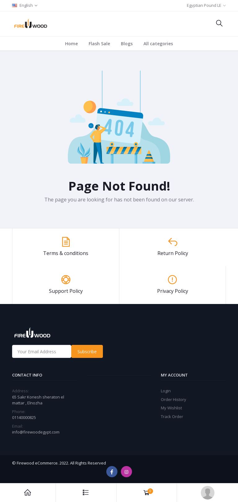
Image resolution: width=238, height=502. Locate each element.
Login (166, 391)
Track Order (172, 416)
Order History (173, 399)
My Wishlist (171, 408)
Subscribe (87, 351)
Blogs (127, 43)
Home (71, 43)
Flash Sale (99, 43)
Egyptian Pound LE (204, 5)
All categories (158, 43)
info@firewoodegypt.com (36, 432)
